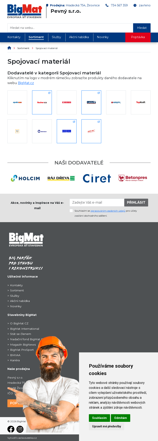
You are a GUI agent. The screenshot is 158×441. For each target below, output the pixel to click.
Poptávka (138, 37)
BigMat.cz (26, 83)
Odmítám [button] (120, 418)
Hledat (142, 28)
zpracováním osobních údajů (108, 210)
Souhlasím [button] (99, 418)
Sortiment (36, 37)
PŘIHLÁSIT (136, 202)
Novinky (103, 37)
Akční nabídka (79, 37)
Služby (56, 37)
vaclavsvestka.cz (27, 437)
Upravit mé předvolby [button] (106, 426)
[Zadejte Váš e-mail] (97, 202)
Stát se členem (20, 333)
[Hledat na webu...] (70, 28)
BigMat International (24, 328)
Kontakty (14, 37)
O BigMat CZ (19, 323)
